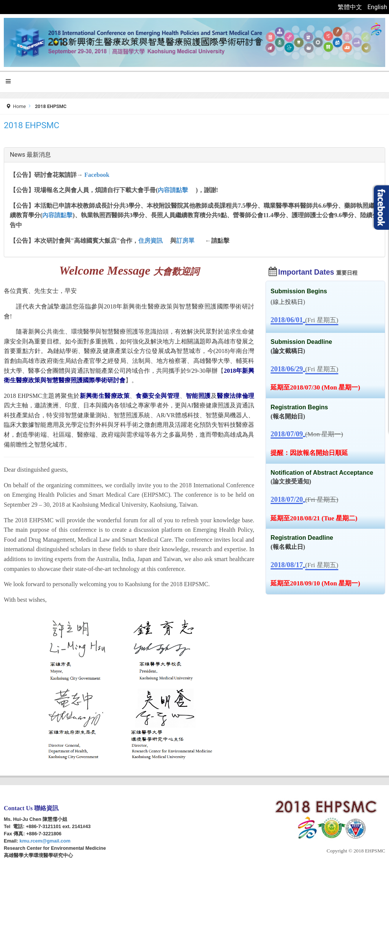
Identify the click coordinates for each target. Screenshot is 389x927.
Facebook (96, 175)
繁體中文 (351, 7)
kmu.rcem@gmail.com (44, 841)
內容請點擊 (173, 190)
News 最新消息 (30, 154)
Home (19, 106)
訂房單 (185, 240)
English (377, 7)
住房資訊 (150, 240)
